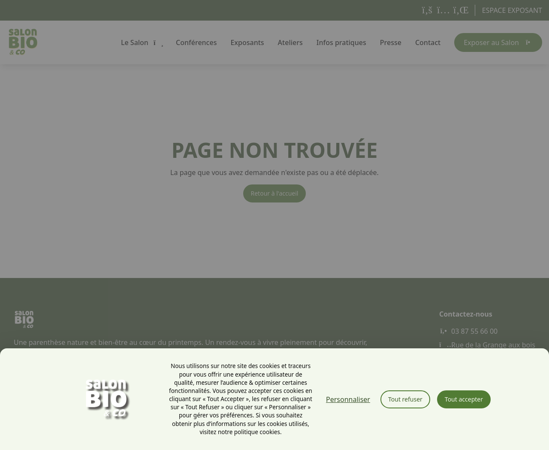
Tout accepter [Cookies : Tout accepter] (464, 399)
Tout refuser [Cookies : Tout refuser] (405, 399)
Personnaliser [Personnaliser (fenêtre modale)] (348, 399)
